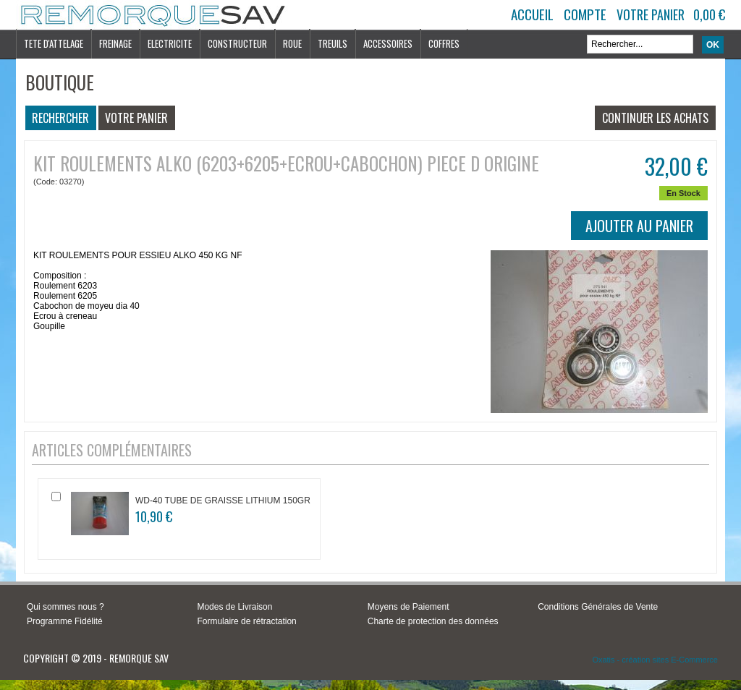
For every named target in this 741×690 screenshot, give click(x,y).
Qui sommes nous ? (65, 607)
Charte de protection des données (433, 621)
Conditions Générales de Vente (598, 607)
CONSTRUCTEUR (237, 43)
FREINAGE (115, 43)
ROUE (292, 43)
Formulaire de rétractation (246, 621)
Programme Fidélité (65, 621)
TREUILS (332, 43)
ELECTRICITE (170, 43)
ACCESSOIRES (387, 43)
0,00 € (709, 14)
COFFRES (444, 43)
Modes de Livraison (234, 607)
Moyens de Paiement (408, 607)
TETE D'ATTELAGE (53, 43)
